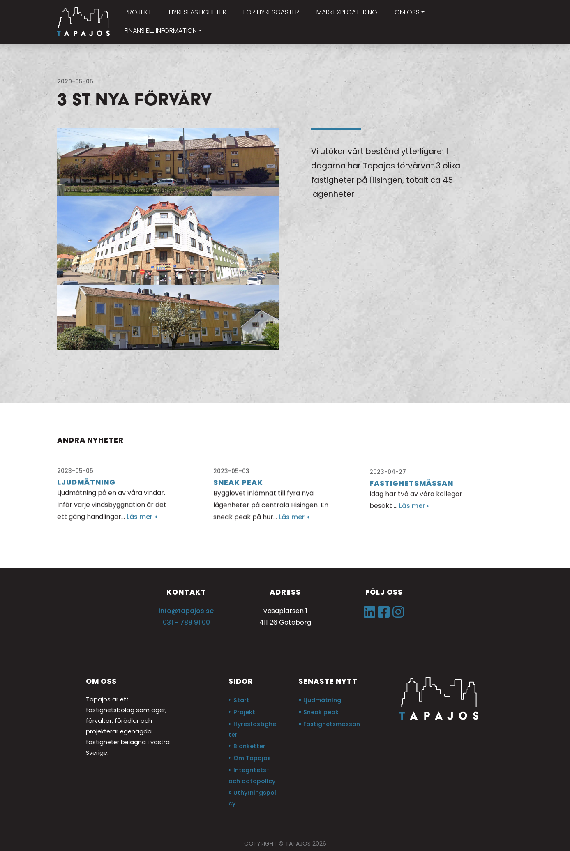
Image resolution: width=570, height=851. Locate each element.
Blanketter (249, 746)
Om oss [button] (407, 12)
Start (241, 700)
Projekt (244, 712)
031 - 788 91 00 (186, 622)
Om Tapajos (252, 758)
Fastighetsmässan (331, 724)
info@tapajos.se (186, 611)
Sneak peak (321, 712)
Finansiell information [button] (161, 30)
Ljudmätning (322, 700)
